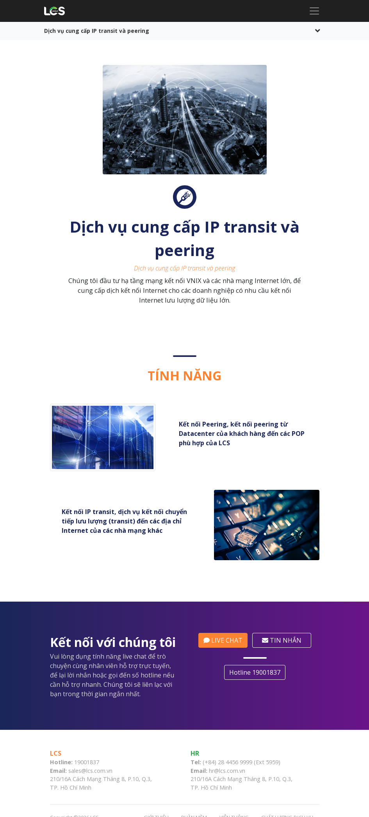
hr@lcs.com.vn (227, 770)
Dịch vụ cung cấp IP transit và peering (96, 30)
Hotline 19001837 (257, 672)
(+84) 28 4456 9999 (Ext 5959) (241, 762)
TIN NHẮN (285, 640)
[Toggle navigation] (314, 11)
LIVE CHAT (226, 640)
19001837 (86, 762)
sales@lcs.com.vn (90, 770)
